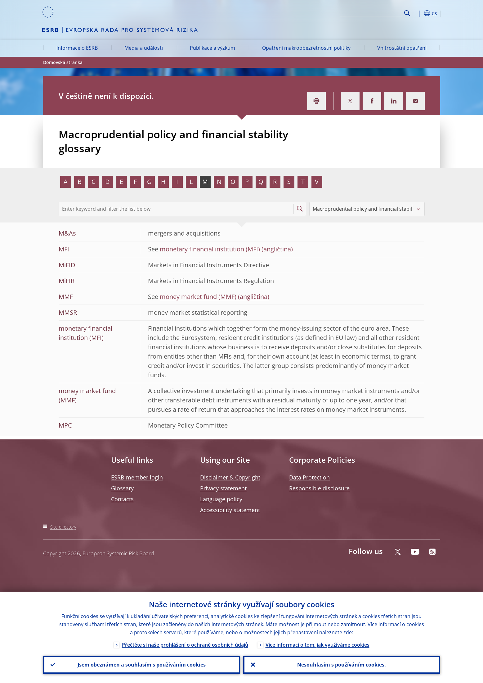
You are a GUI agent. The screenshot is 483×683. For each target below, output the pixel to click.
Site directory (63, 527)
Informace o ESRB (77, 47)
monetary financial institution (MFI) (210, 249)
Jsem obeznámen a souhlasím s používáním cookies (142, 664)
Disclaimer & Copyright (230, 477)
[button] (418, 13)
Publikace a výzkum (212, 47)
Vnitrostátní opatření (402, 47)
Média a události (143, 47)
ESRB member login (137, 477)
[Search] (371, 12)
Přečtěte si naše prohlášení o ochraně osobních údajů (185, 644)
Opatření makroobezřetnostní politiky (306, 47)
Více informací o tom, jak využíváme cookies (317, 644)
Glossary (122, 488)
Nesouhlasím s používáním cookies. (341, 664)
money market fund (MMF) (198, 296)
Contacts (122, 499)
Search (407, 13)
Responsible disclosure (319, 488)
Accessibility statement (230, 510)
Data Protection (309, 477)
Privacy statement (223, 488)
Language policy (221, 499)
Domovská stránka (63, 62)
